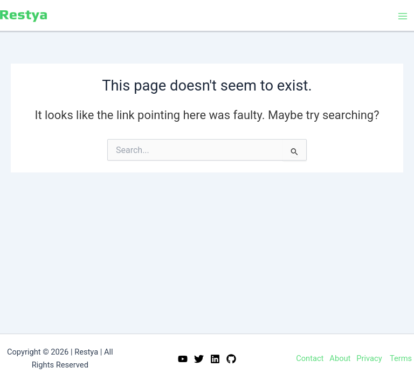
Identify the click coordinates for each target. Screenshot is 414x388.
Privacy (369, 358)
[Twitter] (199, 359)
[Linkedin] (215, 359)
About (339, 358)
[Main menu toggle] (402, 16)
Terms (401, 358)
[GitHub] (231, 359)
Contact (309, 358)
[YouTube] (183, 359)
